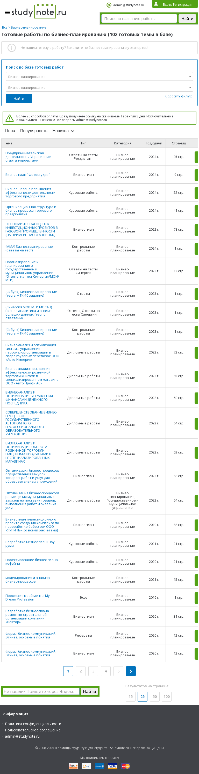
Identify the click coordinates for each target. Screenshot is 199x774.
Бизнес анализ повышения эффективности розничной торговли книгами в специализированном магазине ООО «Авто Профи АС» (32, 375)
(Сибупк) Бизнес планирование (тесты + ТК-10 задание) (31, 293)
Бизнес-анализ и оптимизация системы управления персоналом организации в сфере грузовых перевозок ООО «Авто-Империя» (32, 352)
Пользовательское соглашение (33, 730)
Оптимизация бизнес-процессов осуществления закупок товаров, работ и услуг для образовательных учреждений (32, 476)
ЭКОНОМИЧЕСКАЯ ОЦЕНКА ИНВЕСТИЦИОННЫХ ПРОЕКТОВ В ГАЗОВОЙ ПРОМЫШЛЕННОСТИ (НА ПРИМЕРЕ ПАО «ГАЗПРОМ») (31, 229)
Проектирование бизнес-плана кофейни (31, 561)
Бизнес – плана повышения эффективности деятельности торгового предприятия (30, 192)
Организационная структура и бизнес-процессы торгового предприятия (30, 210)
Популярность (33, 131)
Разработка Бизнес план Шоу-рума (30, 543)
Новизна (60, 131)
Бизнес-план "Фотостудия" (27, 174)
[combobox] (99, 76)
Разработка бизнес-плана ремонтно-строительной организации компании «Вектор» (27, 616)
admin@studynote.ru (128, 5)
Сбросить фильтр (179, 96)
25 (142, 696)
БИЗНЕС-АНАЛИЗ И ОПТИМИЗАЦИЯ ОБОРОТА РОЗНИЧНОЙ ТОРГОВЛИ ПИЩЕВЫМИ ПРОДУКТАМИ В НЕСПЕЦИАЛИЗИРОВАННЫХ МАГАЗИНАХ (28, 452)
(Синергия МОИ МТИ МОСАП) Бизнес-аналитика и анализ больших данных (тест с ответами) (28, 312)
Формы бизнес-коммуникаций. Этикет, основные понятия (30, 635)
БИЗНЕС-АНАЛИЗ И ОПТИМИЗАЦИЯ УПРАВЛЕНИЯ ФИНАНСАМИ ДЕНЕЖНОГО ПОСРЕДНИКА (29, 397)
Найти (19, 98)
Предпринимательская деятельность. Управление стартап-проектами (28, 157)
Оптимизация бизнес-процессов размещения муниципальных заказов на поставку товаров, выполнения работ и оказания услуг (32, 500)
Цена (10, 131)
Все (5, 27)
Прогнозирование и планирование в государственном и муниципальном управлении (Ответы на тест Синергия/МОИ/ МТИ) (32, 270)
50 (155, 696)
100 (167, 696)
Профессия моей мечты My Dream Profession (27, 597)
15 (131, 696)
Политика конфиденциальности (33, 723)
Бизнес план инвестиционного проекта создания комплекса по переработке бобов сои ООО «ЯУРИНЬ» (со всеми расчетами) (32, 524)
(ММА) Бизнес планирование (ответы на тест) (29, 248)
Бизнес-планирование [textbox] (27, 76)
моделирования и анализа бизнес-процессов (27, 579)
